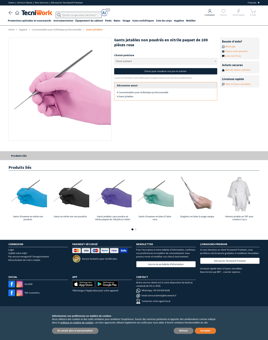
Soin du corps (169, 20)
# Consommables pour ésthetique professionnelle (142, 92)
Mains (120, 20)
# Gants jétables (125, 96)
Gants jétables (94, 29)
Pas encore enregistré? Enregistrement (28, 256)
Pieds (111, 20)
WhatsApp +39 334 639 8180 (153, 290)
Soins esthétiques (147, 20)
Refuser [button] (183, 330)
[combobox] (165, 61)
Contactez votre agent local (153, 301)
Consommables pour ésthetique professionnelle (57, 29)
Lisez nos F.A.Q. (233, 55)
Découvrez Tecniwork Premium (67, 2)
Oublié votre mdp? (17, 253)
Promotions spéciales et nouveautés (30, 20)
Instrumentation (65, 20)
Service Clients (25, 2)
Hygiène (185, 20)
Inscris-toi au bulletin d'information (166, 264)
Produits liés (19, 155)
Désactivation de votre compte (24, 259)
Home (12, 2)
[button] (132, 229)
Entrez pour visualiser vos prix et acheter (166, 71)
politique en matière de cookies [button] (76, 322)
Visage (130, 20)
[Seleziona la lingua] (253, 2)
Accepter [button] (205, 330)
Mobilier (197, 20)
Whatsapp (230, 46)
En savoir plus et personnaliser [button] (75, 330)
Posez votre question (236, 51)
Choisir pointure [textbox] (124, 61)
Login (11, 249)
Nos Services (42, 2)
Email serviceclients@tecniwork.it (156, 295)
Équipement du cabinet (91, 20)
